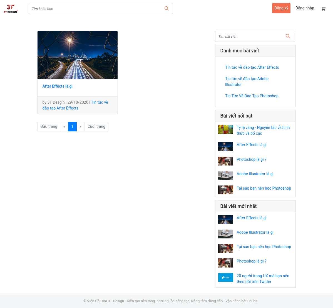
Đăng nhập (304, 8)
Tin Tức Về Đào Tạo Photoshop (252, 96)
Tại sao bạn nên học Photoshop (264, 188)
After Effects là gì (252, 144)
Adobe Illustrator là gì (255, 174)
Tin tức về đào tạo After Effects (252, 67)
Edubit (252, 301)
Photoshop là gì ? (252, 159)
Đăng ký (281, 8)
